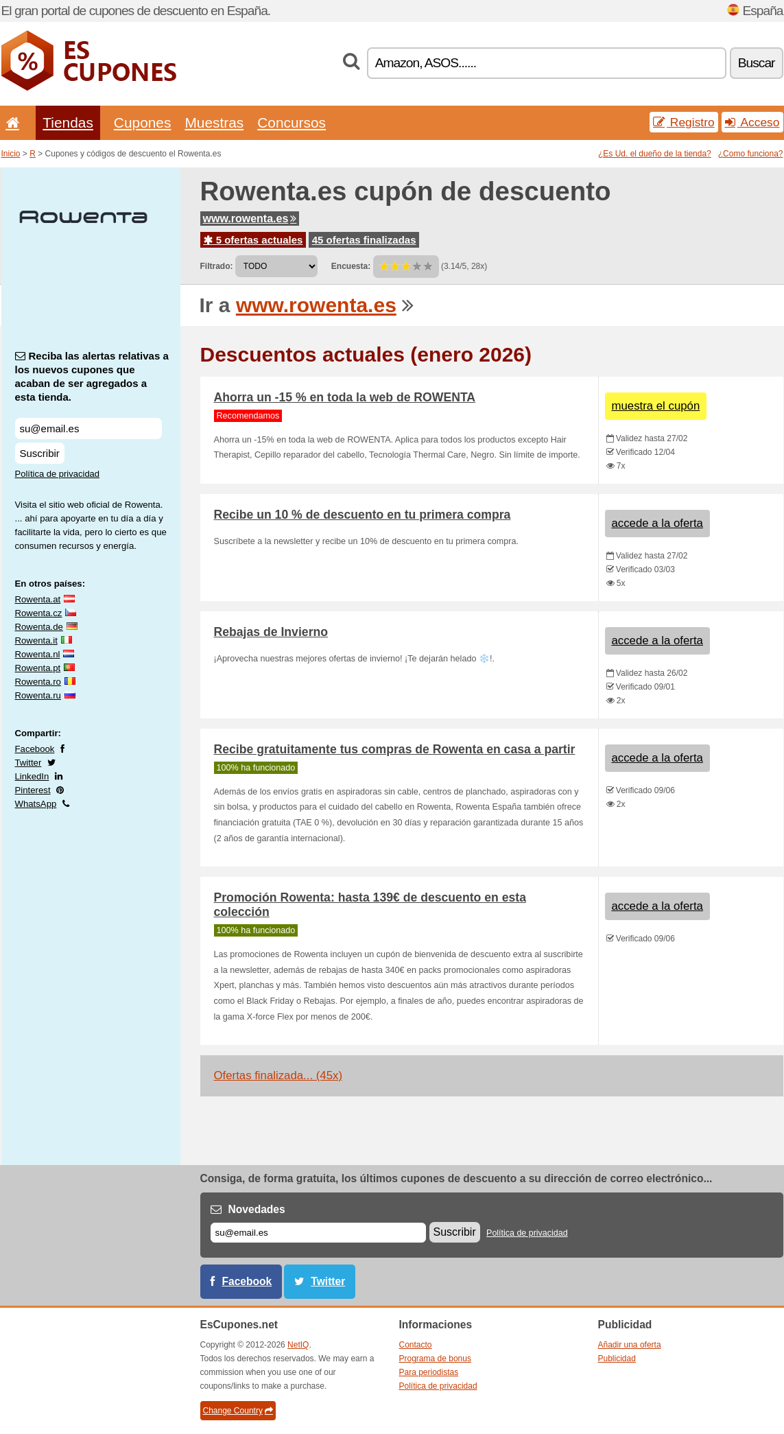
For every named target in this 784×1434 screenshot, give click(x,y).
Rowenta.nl (37, 654)
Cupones (142, 122)
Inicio (11, 153)
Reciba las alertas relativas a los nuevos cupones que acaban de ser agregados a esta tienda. (92, 376)
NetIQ (298, 1345)
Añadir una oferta (629, 1345)
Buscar (756, 63)
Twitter (28, 762)
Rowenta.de (39, 627)
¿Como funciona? (750, 153)
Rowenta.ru (38, 695)
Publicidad (617, 1358)
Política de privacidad (57, 474)
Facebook (35, 749)
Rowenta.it (36, 640)
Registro (684, 122)
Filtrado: (216, 266)
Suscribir (40, 453)
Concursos (291, 122)
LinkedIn (32, 776)
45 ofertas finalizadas (364, 240)
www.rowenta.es (250, 218)
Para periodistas (429, 1372)
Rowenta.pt (38, 668)
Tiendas (68, 122)
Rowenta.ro (38, 682)
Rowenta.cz (38, 613)
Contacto (415, 1345)
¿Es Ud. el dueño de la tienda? (654, 153)
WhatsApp (36, 804)
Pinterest (33, 790)
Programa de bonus (435, 1358)
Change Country (238, 1410)
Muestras (214, 122)
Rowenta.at (38, 599)
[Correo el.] (318, 1233)
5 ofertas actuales (253, 240)
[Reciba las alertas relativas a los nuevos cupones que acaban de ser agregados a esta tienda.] (88, 428)
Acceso (752, 122)
